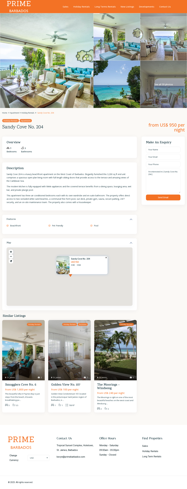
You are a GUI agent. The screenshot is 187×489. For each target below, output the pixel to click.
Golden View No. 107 (65, 385)
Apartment (14, 113)
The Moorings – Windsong (108, 387)
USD (32, 458)
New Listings (127, 6)
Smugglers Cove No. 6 (20, 385)
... (20, 400)
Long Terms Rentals (105, 6)
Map (9, 243)
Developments (146, 6)
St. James (11, 377)
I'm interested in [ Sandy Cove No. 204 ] (163, 181)
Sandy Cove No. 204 (80, 259)
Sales (65, 6)
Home (4, 113)
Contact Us (165, 6)
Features (11, 219)
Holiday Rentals (81, 6)
